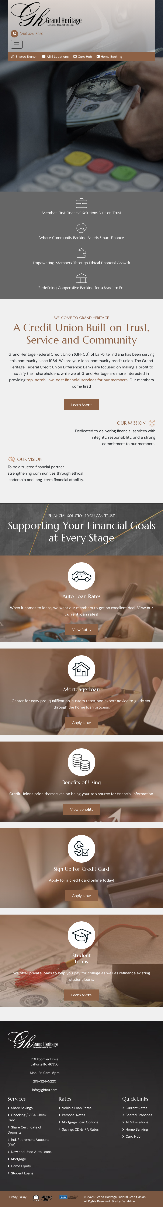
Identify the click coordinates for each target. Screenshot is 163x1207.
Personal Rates (73, 1115)
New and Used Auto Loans (31, 1152)
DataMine (128, 1201)
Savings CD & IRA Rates (80, 1129)
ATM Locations (55, 56)
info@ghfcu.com (44, 1090)
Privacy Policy (17, 1197)
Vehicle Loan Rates (76, 1108)
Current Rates (136, 1108)
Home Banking (109, 56)
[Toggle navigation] (16, 44)
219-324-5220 (44, 1081)
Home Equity (21, 1166)
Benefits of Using (81, 782)
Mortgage (18, 1159)
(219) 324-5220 (31, 34)
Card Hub (82, 56)
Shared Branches (139, 1115)
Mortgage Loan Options (80, 1122)
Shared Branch (24, 56)
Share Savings (22, 1108)
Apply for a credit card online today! (81, 880)
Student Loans (22, 1173)
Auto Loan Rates (81, 596)
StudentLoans (82, 958)
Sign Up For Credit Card (81, 869)
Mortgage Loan (81, 689)
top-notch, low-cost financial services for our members (77, 379)
